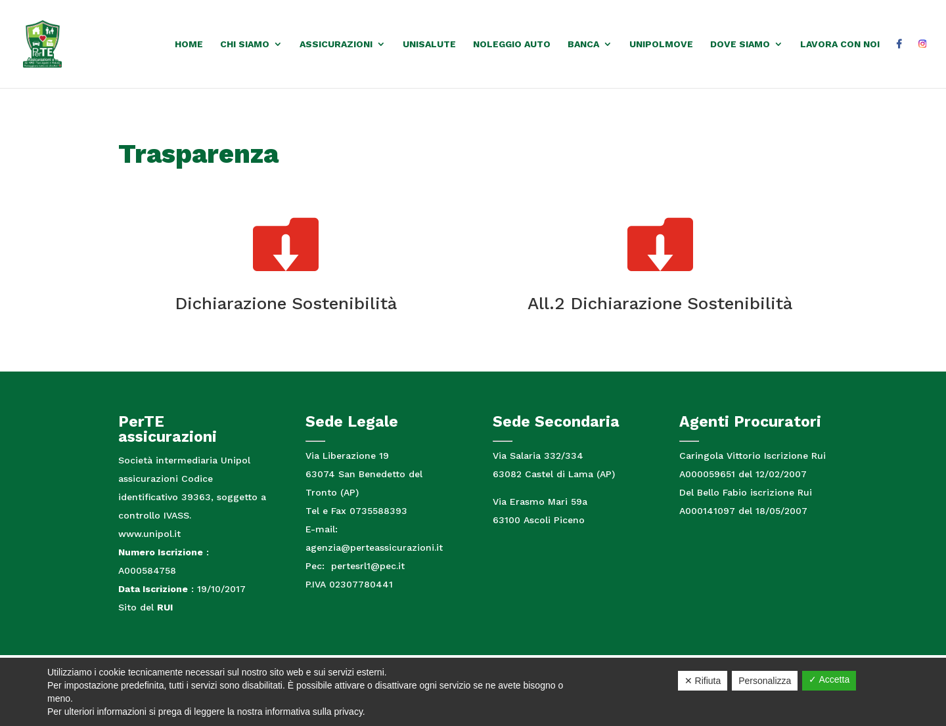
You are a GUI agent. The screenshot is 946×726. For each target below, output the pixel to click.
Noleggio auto (512, 44)
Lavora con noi (840, 44)
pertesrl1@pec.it (366, 566)
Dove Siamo (740, 44)
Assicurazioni (336, 44)
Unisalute (429, 44)
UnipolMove (661, 44)
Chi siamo (244, 44)
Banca (583, 44)
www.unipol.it (149, 533)
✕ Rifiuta (703, 680)
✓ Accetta (829, 679)
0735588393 (378, 510)
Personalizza (764, 680)
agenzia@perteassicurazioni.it (374, 547)
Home (189, 44)
